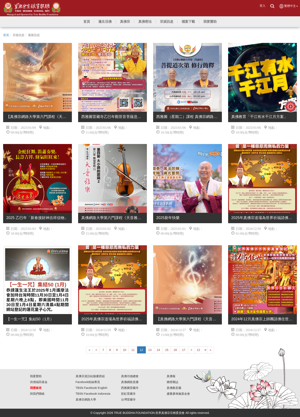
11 (133, 350)
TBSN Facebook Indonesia (93, 393)
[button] (105, 21)
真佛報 (171, 376)
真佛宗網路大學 (86, 399)
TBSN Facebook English (92, 387)
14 (158, 350)
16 (175, 350)
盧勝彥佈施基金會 (178, 393)
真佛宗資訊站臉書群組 (90, 376)
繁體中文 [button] (288, 6)
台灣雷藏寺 (128, 399)
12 (141, 350)
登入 (262, 5)
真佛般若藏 (174, 387)
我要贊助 (36, 376)
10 (124, 350)
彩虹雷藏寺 (128, 393)
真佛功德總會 (130, 376)
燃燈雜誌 (172, 382)
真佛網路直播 (130, 382)
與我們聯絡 (37, 393)
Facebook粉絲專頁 (88, 382)
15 (167, 350)
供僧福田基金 (39, 382)
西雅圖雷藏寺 (130, 387)
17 (183, 350)
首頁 (6, 35)
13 (150, 350)
